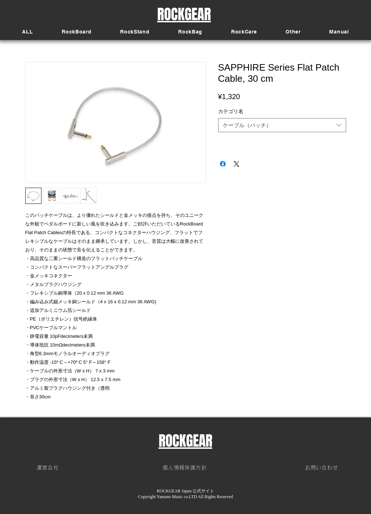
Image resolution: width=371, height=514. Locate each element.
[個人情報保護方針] (185, 468)
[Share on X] (236, 164)
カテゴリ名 (230, 111)
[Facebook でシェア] (222, 164)
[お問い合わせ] (322, 468)
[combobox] (282, 125)
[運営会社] (48, 468)
